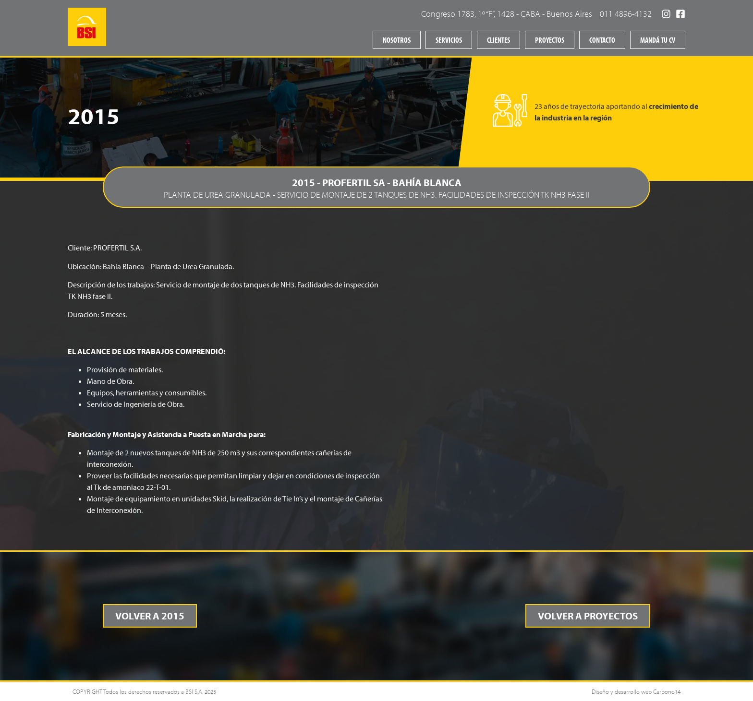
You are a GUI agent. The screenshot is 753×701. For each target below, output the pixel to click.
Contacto (602, 40)
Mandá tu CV (657, 40)
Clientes (498, 40)
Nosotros (397, 40)
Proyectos (549, 40)
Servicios (449, 40)
